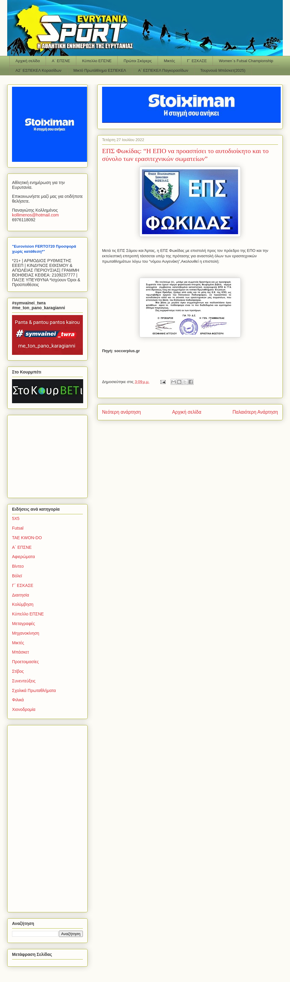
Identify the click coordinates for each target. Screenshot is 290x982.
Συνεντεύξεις (23, 680)
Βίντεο (18, 566)
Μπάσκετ (20, 652)
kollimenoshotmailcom (35, 215)
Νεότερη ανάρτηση (121, 412)
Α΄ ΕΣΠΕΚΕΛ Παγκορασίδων (163, 70)
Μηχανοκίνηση (25, 633)
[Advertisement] (49, 454)
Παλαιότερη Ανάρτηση (255, 412)
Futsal (17, 528)
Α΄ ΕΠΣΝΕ (61, 61)
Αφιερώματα (23, 556)
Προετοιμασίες (25, 661)
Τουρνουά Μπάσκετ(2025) (222, 70)
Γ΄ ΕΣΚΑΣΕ (197, 61)
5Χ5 (16, 518)
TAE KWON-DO (27, 537)
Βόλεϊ (17, 575)
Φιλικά (18, 699)
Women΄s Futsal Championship (246, 61)
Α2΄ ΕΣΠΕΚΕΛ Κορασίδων (39, 70)
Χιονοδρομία (23, 709)
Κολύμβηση (22, 604)
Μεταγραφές (23, 623)
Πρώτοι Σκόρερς (138, 61)
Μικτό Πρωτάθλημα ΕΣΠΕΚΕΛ (99, 70)
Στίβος (18, 671)
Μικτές (169, 61)
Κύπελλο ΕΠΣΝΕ (96, 61)
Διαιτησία (20, 595)
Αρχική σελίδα (28, 61)
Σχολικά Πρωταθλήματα (34, 690)
